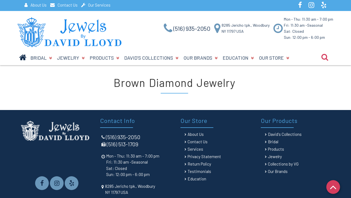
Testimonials (199, 171)
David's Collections (151, 58)
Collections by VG (283, 163)
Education (238, 58)
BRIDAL (41, 58)
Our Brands (200, 58)
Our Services (96, 4)
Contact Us (64, 4)
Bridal (273, 141)
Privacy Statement (204, 156)
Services (195, 149)
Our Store (274, 58)
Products (104, 58)
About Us (35, 4)
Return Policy (199, 163)
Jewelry (70, 58)
